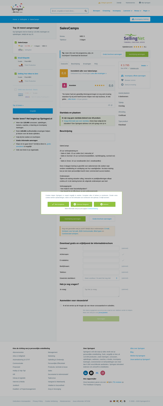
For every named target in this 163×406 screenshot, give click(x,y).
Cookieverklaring (93, 208)
